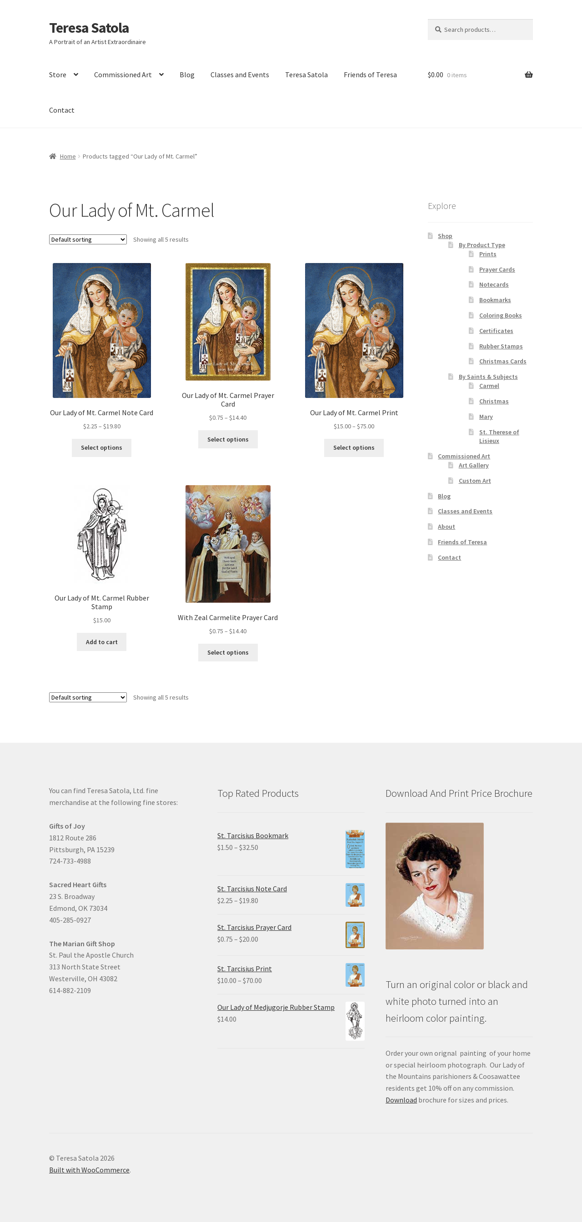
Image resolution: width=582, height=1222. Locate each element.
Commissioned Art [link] (123, 74)
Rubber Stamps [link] (501, 346)
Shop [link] (445, 236)
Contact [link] (62, 109)
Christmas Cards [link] (503, 361)
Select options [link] (101, 447)
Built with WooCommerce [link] (89, 1169)
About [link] (446, 526)
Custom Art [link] (475, 481)
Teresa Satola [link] (89, 28)
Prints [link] (488, 254)
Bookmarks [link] (495, 300)
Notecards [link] (494, 284)
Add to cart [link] (102, 642)
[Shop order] (88, 239)
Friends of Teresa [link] (370, 74)
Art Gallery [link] (474, 465)
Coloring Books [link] (500, 315)
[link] (101, 347)
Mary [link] (486, 416)
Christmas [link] (494, 401)
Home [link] (68, 156)
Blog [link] (187, 74)
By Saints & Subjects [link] (488, 377)
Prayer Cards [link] (497, 269)
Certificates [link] (496, 331)
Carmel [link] (489, 386)
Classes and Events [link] (240, 74)
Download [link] (401, 1099)
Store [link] (57, 74)
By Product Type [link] (482, 245)
